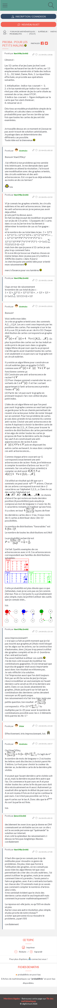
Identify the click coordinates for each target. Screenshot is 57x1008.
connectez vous (37, 959)
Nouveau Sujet (29, 24)
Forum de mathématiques (22, 31)
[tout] (32, 34)
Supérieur (42, 31)
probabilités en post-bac (28, 974)
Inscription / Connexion (28, 16)
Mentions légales (12, 998)
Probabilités (16, 34)
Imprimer (28, 947)
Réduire (20, 951)
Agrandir (36, 951)
